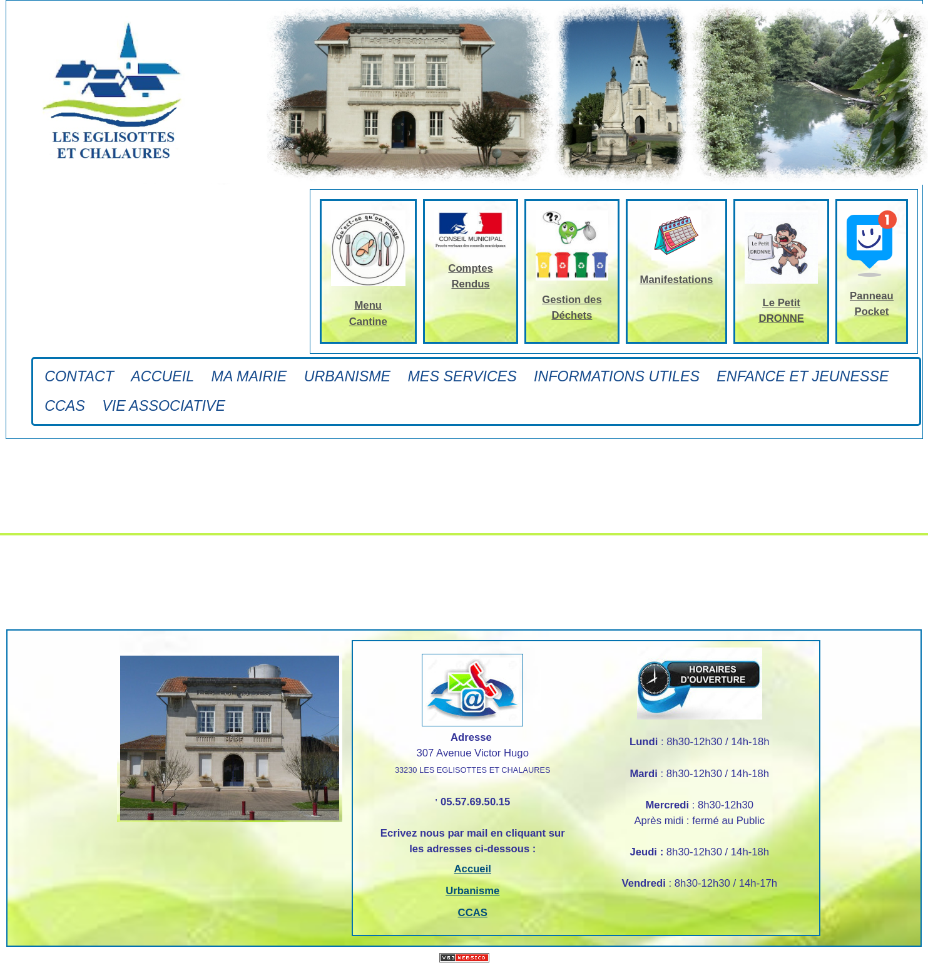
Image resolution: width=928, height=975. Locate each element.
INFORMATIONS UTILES (617, 376)
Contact (79, 376)
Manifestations (676, 280)
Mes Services (461, 376)
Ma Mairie (249, 376)
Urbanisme (347, 376)
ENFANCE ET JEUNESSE (802, 376)
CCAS (64, 406)
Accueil (162, 376)
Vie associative (163, 406)
